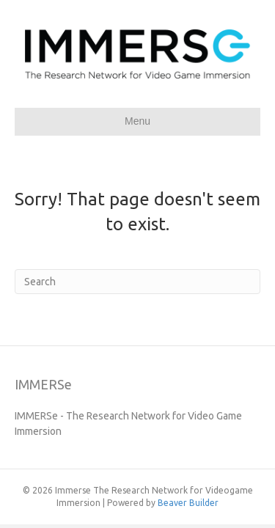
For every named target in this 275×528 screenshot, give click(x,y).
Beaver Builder (188, 502)
